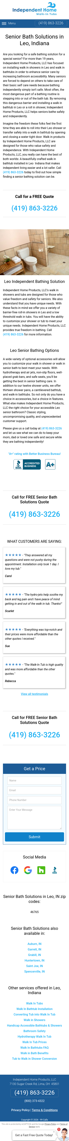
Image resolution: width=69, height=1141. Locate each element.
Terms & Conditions (45, 1110)
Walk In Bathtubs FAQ (34, 1047)
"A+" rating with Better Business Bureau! (34, 454)
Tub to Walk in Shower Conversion (34, 1058)
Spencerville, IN (34, 971)
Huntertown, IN (35, 960)
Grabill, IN (34, 955)
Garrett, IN (34, 949)
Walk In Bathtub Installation (34, 1009)
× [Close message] (54, 1132)
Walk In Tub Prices (34, 1042)
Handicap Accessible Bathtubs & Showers (34, 1025)
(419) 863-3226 (51, 23)
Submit (34, 837)
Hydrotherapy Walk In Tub (34, 1036)
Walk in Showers (34, 1020)
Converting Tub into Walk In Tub (34, 1014)
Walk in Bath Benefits (35, 1053)
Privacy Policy (20, 1110)
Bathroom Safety (35, 1031)
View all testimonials (34, 694)
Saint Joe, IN (34, 966)
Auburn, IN (34, 944)
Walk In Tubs (34, 1003)
